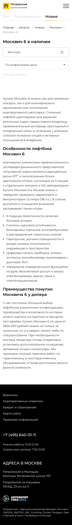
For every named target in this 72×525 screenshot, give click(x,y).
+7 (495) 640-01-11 (19, 435)
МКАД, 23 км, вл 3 (21, 484)
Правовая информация (20, 419)
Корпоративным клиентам (23, 401)
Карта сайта (12, 413)
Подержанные (27, 16)
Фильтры (36, 52)
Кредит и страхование (19, 407)
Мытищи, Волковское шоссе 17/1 (26, 474)
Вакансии (10, 395)
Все (6, 16)
